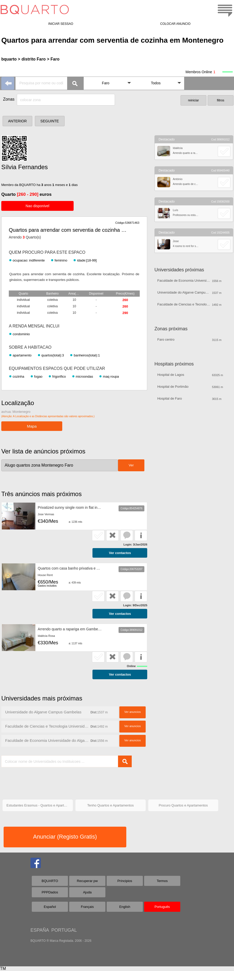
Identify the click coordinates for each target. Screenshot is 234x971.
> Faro (53, 59)
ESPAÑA (39, 930)
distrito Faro (33, 59)
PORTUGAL (64, 930)
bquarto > (10, 59)
